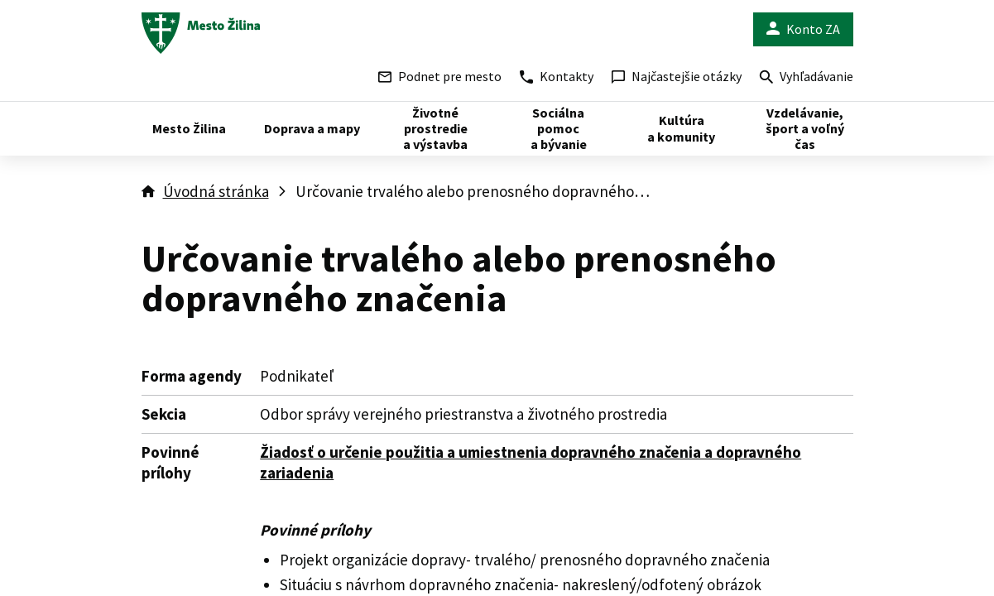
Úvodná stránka (216, 191)
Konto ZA (803, 29)
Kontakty (556, 76)
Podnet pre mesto (440, 76)
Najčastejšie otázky (677, 76)
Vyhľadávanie (806, 78)
